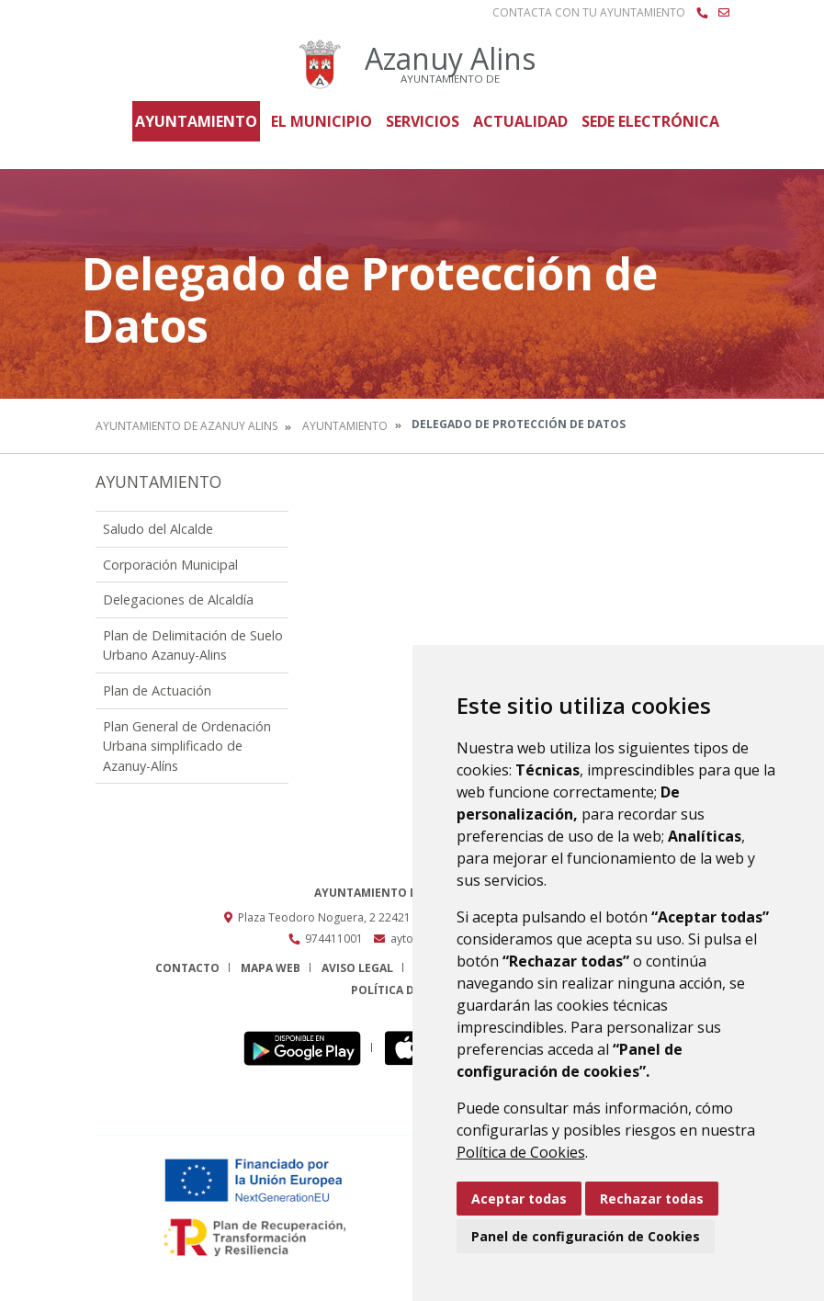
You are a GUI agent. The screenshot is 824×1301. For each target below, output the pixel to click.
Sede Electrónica (650, 121)
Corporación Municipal (170, 564)
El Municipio (321, 121)
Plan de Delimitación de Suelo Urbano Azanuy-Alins (193, 645)
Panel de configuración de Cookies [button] (585, 1236)
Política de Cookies (521, 1152)
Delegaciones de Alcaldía (178, 599)
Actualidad (520, 121)
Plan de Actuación (157, 690)
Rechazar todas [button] (652, 1198)
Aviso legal (357, 968)
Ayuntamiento (196, 121)
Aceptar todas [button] (519, 1198)
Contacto (187, 968)
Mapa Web (270, 968)
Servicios (422, 121)
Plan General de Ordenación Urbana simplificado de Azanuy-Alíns (187, 746)
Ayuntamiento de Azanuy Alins (186, 426)
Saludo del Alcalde (158, 528)
